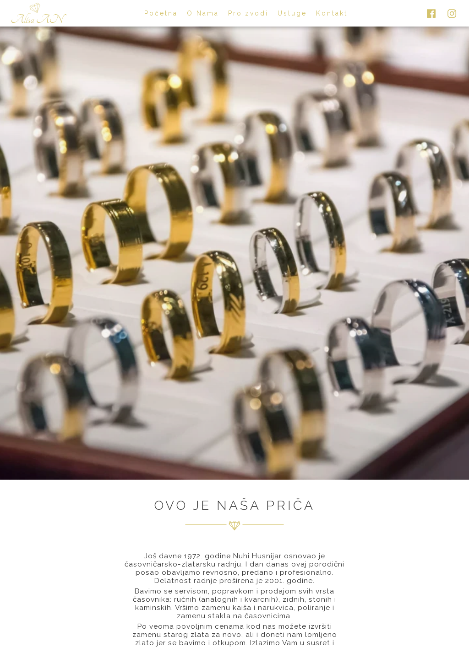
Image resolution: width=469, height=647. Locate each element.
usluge (292, 13)
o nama (203, 13)
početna (161, 13)
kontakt (332, 13)
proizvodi (248, 13)
